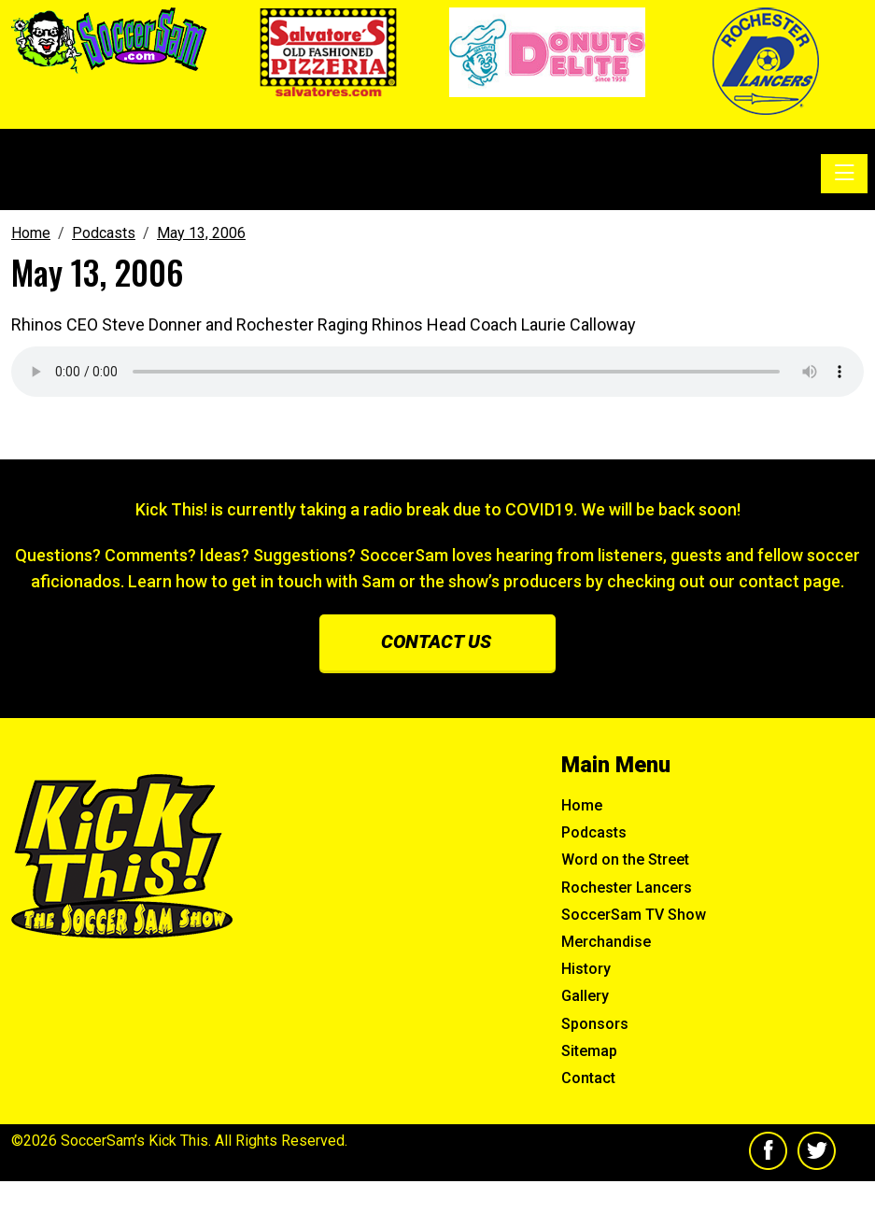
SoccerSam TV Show (633, 914)
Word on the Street (625, 859)
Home (581, 805)
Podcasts (594, 832)
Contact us (436, 641)
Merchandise (606, 942)
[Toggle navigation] (844, 173)
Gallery (585, 996)
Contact (588, 1078)
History (586, 969)
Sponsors (594, 1024)
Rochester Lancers (626, 887)
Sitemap (589, 1051)
